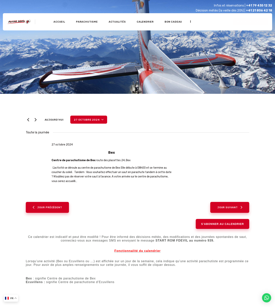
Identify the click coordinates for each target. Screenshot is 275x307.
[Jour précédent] (28, 119)
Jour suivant (229, 208)
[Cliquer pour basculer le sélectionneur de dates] (88, 120)
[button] (266, 297)
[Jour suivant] (35, 119)
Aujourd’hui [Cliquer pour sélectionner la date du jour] (54, 119)
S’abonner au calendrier (222, 225)
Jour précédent (47, 208)
